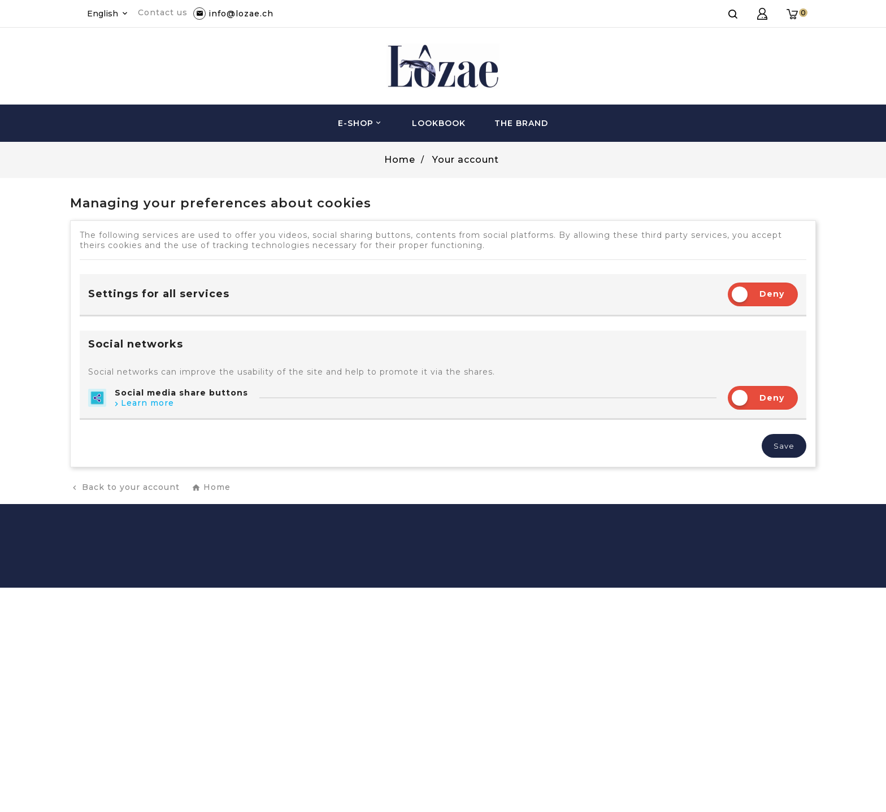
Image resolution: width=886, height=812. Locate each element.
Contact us (163, 12)
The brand (521, 123)
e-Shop (360, 123)
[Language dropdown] (108, 13)
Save (784, 445)
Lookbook (439, 123)
